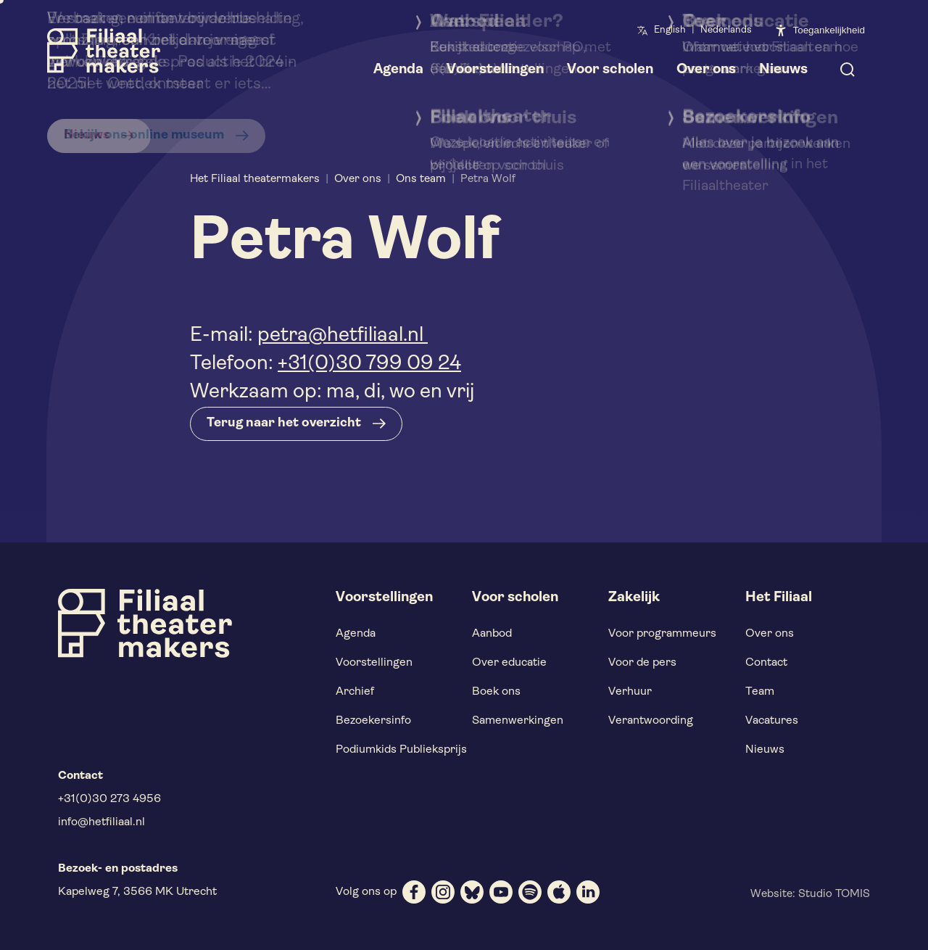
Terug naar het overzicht (284, 423)
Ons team (421, 179)
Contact (766, 663)
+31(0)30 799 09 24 (369, 364)
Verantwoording (650, 721)
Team (759, 692)
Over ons (357, 179)
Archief (355, 692)
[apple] (559, 892)
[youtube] (501, 892)
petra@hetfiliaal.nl (342, 336)
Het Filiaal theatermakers (255, 179)
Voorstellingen (374, 663)
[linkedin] (588, 892)
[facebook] (414, 892)
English (670, 30)
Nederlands (726, 30)
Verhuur (630, 692)
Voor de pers (642, 663)
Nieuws (764, 750)
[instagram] (443, 892)
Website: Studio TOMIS (810, 894)
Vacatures (771, 721)
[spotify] (530, 892)
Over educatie (509, 663)
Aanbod (492, 634)
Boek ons (496, 692)
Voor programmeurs (662, 634)
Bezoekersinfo (373, 721)
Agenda (356, 634)
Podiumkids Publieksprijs (401, 750)
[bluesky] (472, 892)
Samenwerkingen (517, 721)
